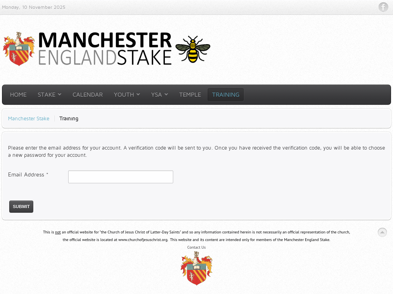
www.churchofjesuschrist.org (142, 239)
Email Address (28, 174)
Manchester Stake (28, 118)
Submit (21, 206)
